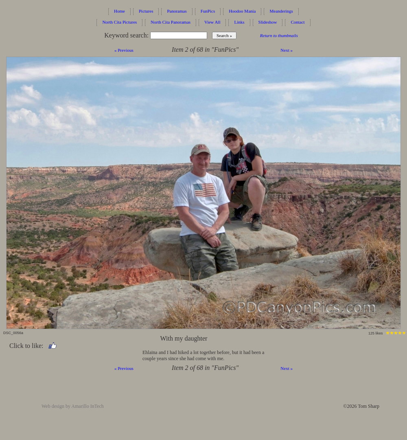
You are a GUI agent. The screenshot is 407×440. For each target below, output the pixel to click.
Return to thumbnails (279, 35)
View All (212, 22)
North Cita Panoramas (170, 22)
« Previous (123, 50)
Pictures (146, 11)
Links (239, 22)
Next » (286, 50)
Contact (297, 22)
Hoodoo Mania (242, 11)
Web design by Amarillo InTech (73, 406)
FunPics (208, 11)
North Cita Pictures (119, 22)
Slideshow (267, 22)
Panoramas (176, 11)
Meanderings (281, 11)
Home (119, 11)
